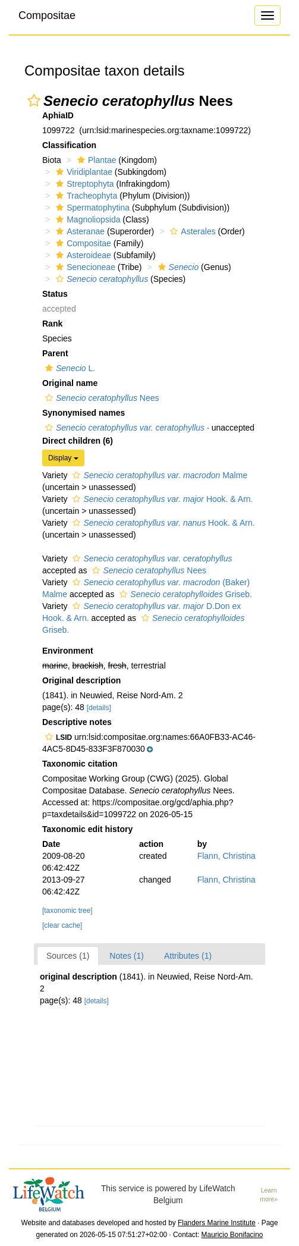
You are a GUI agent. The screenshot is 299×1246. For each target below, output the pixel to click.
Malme (158, 475)
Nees (100, 398)
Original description (81, 680)
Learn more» (269, 1195)
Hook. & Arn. (161, 499)
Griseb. (184, 594)
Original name (69, 383)
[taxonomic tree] (67, 910)
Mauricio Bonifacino (232, 1235)
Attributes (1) (188, 956)
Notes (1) (126, 956)
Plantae (95, 160)
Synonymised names (83, 413)
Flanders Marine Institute (217, 1223)
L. (68, 368)
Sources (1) (67, 956)
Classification (69, 145)
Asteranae (79, 231)
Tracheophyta (85, 195)
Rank (52, 323)
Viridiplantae (82, 172)
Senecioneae (84, 267)
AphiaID (58, 115)
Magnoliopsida (86, 219)
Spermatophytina (91, 207)
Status (55, 294)
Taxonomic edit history (87, 829)
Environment (67, 650)
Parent (55, 353)
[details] (99, 708)
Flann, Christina (226, 856)
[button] (33, 100)
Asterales (191, 231)
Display (63, 458)
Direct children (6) (77, 440)
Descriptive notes (77, 722)
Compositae (46, 15)
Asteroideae (82, 255)
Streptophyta (83, 184)
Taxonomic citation (80, 763)
